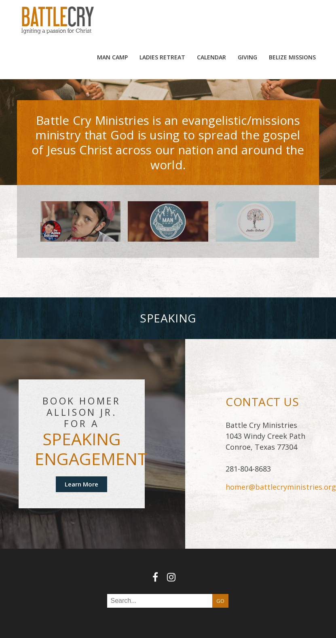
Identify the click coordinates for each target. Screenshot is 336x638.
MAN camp (112, 22)
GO (220, 565)
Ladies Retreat (162, 22)
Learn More (81, 449)
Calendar (211, 22)
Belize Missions (292, 22)
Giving (247, 22)
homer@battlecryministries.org (281, 452)
